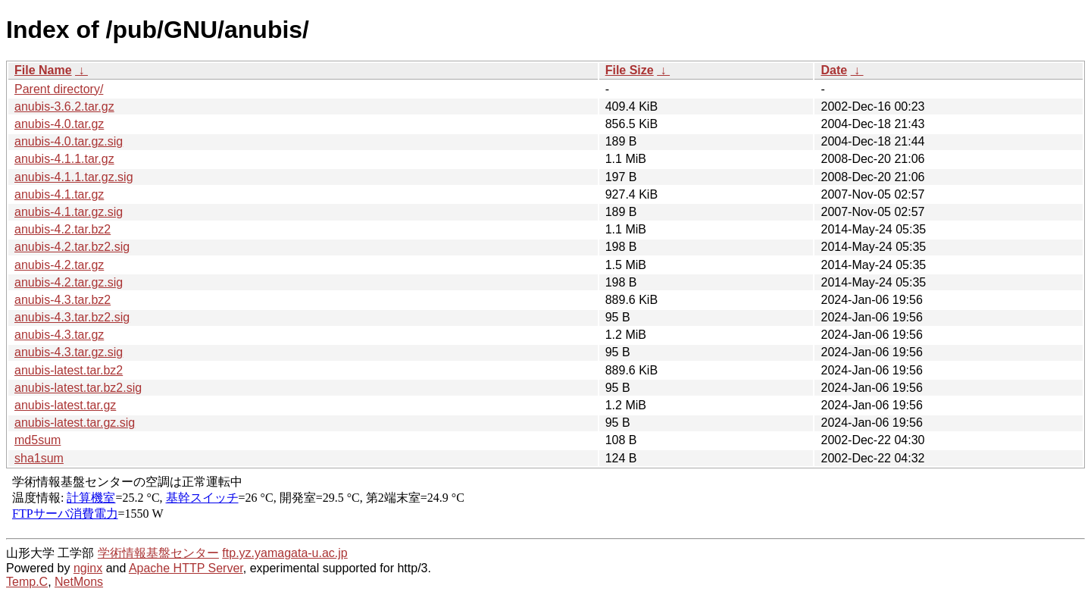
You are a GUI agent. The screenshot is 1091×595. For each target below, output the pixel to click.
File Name (43, 70)
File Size (629, 70)
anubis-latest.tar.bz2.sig (78, 387)
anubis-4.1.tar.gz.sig (68, 211)
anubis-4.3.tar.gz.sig (68, 352)
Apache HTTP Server (186, 568)
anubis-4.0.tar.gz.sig (68, 141)
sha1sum (39, 458)
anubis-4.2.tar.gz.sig (68, 282)
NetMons (79, 581)
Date (834, 70)
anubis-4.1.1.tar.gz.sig (73, 177)
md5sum (37, 440)
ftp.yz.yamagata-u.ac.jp (284, 552)
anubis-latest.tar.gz (65, 405)
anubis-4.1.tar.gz (59, 194)
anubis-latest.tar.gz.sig (74, 422)
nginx (87, 568)
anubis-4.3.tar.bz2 (62, 299)
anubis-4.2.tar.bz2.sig (72, 246)
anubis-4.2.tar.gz (59, 264)
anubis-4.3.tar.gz (59, 334)
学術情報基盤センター (158, 552)
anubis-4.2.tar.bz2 (62, 229)
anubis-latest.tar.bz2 (68, 370)
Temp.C (27, 581)
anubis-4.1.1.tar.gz (64, 158)
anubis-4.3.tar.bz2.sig (72, 317)
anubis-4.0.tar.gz (59, 123)
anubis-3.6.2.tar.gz (64, 106)
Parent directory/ (58, 89)
